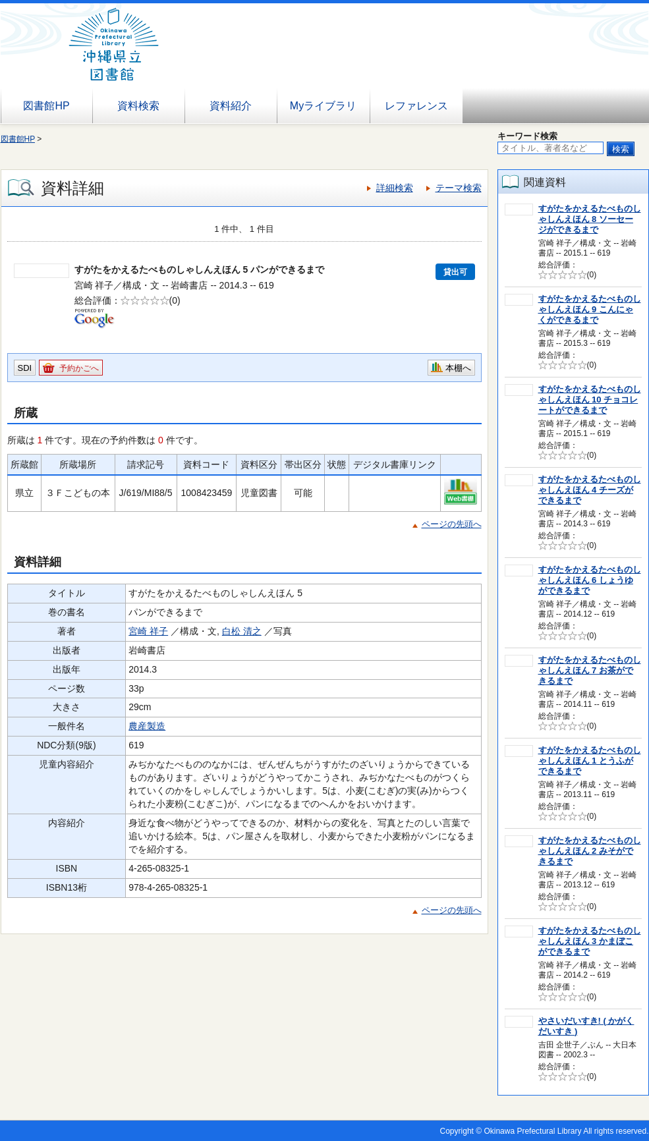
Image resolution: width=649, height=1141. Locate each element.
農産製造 (146, 726)
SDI (25, 368)
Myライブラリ (323, 105)
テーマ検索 (459, 187)
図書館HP (46, 105)
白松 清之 (242, 631)
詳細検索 (394, 187)
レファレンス (416, 105)
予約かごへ (79, 368)
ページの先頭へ (452, 524)
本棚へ (458, 368)
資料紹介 (231, 105)
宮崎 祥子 (148, 631)
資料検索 (138, 105)
